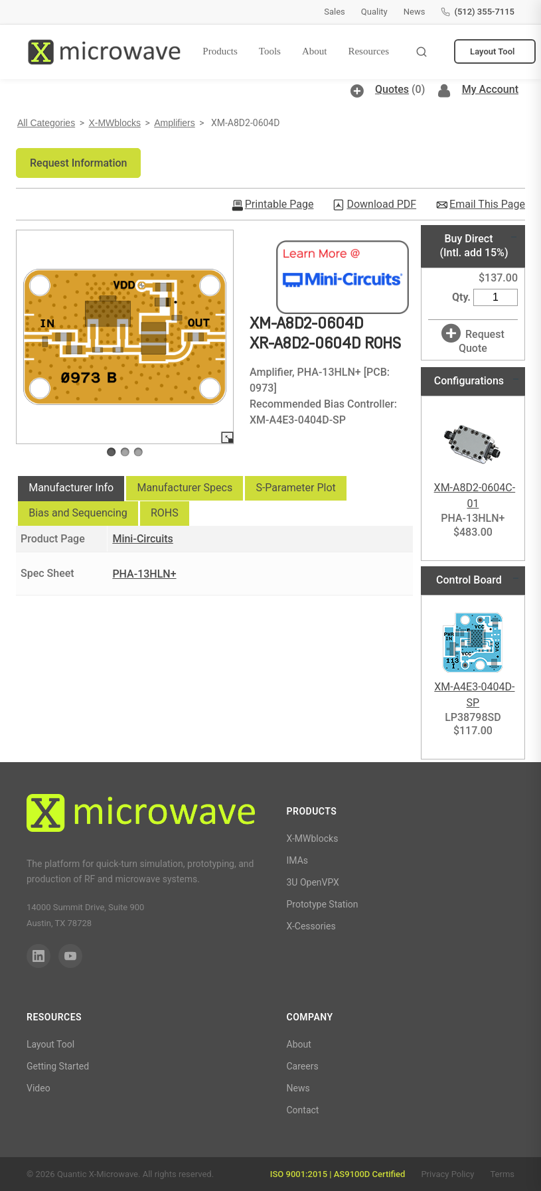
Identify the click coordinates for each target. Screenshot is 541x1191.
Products (220, 51)
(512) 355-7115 (477, 12)
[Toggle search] (421, 51)
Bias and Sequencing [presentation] (78, 513)
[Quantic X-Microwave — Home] (104, 51)
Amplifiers (174, 123)
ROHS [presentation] (165, 513)
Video (38, 1088)
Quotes (392, 89)
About (314, 51)
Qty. (461, 297)
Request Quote (481, 341)
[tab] (71, 488)
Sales (334, 12)
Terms (502, 1174)
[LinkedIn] (38, 956)
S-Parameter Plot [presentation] (295, 487)
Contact (303, 1110)
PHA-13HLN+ (144, 574)
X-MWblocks (114, 123)
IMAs (298, 860)
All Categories (46, 123)
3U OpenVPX (313, 882)
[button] (78, 163)
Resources (368, 51)
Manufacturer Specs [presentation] (184, 487)
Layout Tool (492, 51)
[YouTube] (70, 956)
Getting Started (58, 1066)
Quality (374, 12)
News (414, 12)
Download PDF (381, 204)
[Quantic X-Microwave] (141, 815)
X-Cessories (311, 926)
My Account (490, 89)
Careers (303, 1066)
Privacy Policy (447, 1174)
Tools (270, 51)
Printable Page (279, 204)
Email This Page (487, 204)
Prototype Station (322, 904)
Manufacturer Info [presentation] (71, 487)
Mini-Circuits (142, 538)
